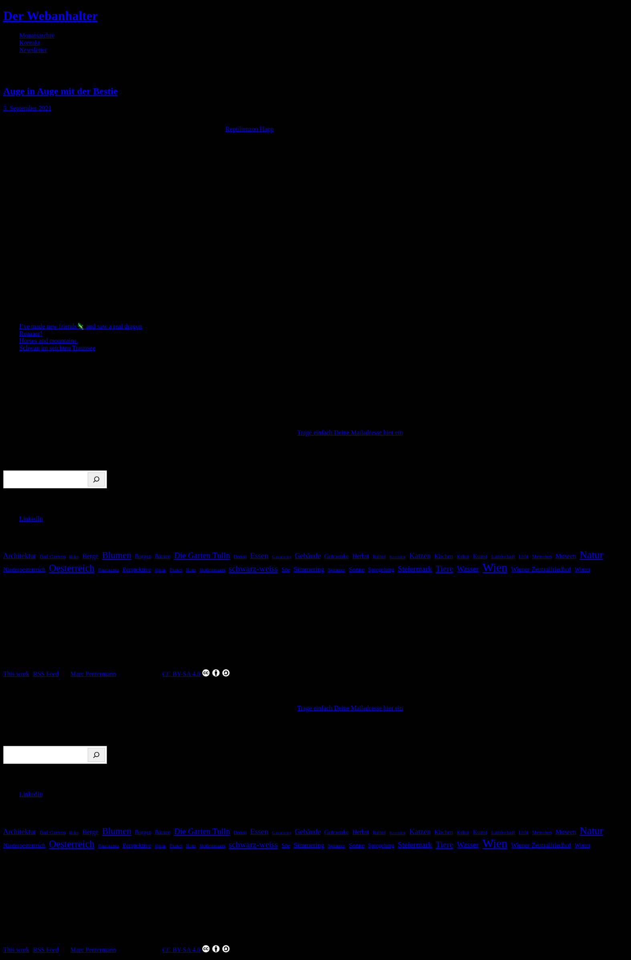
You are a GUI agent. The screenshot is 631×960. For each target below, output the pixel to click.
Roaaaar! (30, 333)
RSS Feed (46, 673)
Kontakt (29, 42)
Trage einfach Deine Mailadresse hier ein (350, 432)
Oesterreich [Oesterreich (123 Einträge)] (71, 568)
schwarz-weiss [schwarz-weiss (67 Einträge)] (253, 568)
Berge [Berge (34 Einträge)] (90, 556)
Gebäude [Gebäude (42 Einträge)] (308, 556)
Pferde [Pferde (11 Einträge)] (160, 570)
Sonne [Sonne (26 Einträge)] (357, 569)
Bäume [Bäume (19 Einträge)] (163, 556)
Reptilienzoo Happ (249, 129)
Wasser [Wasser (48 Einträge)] (468, 569)
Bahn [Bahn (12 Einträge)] (74, 556)
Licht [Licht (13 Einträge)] (523, 556)
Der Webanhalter (50, 15)
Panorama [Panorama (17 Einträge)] (108, 570)
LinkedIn (31, 518)
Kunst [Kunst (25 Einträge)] (480, 556)
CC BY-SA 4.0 (196, 672)
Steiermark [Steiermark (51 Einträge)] (415, 569)
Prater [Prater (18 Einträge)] (175, 570)
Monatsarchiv (36, 35)
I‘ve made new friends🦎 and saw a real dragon (80, 326)
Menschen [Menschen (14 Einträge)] (542, 556)
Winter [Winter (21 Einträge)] (582, 569)
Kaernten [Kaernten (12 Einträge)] (397, 556)
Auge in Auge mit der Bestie (60, 91)
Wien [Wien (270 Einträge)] (494, 567)
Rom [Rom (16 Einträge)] (191, 570)
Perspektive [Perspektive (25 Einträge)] (137, 569)
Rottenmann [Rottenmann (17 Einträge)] (212, 570)
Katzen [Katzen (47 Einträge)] (420, 555)
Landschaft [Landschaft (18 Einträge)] (503, 556)
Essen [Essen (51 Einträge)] (259, 555)
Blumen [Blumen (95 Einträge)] (116, 555)
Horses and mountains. (48, 340)
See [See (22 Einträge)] (286, 569)
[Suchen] (96, 479)
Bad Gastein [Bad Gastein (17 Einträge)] (53, 556)
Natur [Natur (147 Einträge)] (591, 555)
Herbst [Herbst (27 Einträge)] (360, 556)
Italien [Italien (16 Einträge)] (379, 556)
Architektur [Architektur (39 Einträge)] (19, 556)
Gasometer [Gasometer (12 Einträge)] (281, 556)
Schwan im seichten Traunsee (57, 347)
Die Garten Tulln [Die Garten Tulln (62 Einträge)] (202, 555)
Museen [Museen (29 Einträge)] (565, 556)
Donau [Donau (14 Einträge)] (240, 556)
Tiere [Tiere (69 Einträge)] (444, 568)
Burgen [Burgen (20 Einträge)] (143, 556)
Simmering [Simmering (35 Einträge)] (309, 569)
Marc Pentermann (93, 673)
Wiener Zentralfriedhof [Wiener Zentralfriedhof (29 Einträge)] (541, 569)
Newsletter (33, 50)
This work (16, 673)
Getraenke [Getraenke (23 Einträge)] (337, 556)
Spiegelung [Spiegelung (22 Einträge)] (381, 569)
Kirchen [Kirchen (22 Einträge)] (443, 556)
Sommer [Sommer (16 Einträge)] (336, 570)
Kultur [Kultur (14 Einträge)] (463, 556)
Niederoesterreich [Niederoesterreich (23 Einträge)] (24, 569)
